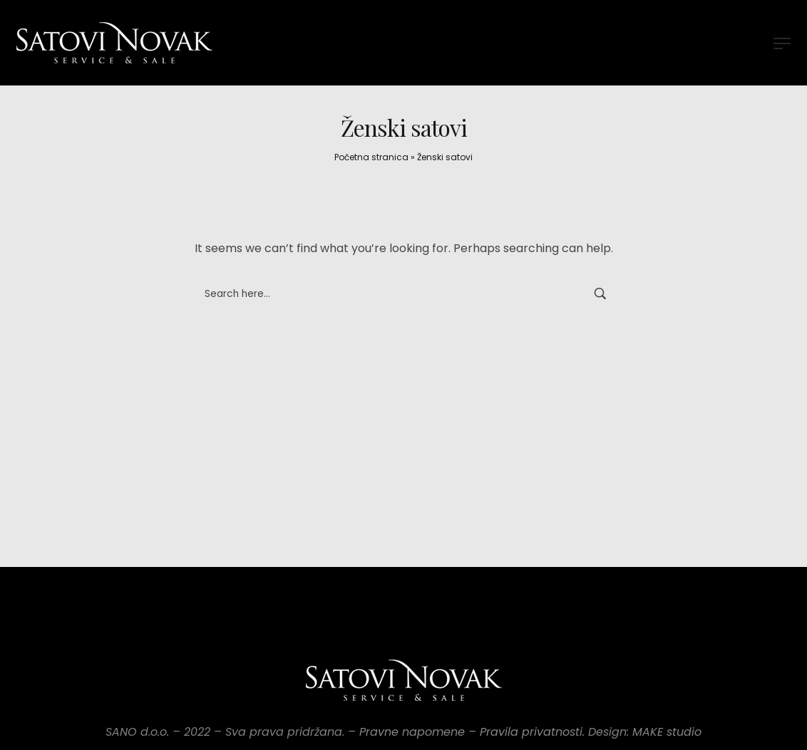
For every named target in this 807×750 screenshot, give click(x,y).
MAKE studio (666, 732)
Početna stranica (371, 157)
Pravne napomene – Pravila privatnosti (470, 732)
